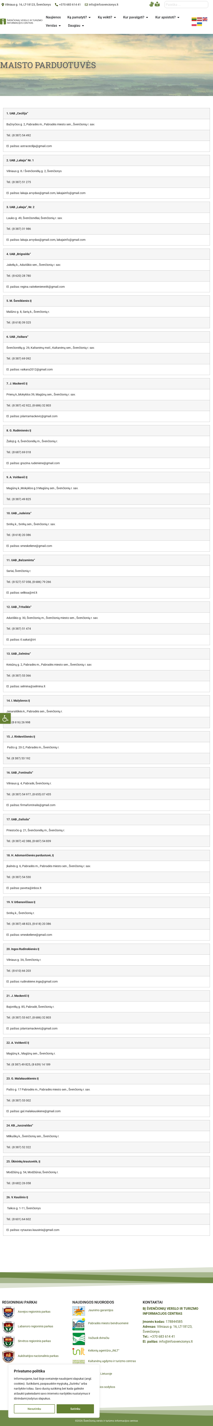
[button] (5, 718)
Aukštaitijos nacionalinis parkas (38, 1356)
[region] (54, 1391)
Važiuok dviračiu (98, 1338)
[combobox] (186, 4)
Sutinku (75, 1408)
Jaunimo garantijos (100, 1310)
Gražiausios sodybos (101, 1387)
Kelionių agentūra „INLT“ (103, 1350)
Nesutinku (34, 1408)
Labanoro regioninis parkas (35, 1326)
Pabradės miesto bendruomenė (108, 1323)
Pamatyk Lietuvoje (100, 1373)
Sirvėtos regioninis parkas (34, 1341)
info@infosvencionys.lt (176, 1341)
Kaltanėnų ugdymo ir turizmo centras (112, 1361)
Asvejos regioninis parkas (34, 1311)
